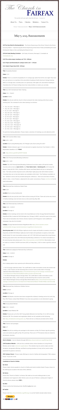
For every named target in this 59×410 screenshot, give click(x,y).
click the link (48, 179)
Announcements (23, 27)
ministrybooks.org (8, 56)
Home (15, 27)
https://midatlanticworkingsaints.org (15, 319)
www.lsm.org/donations (21, 346)
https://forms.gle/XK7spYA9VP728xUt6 (16, 153)
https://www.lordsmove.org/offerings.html (40, 340)
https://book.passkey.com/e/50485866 (33, 240)
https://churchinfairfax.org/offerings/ (19, 393)
